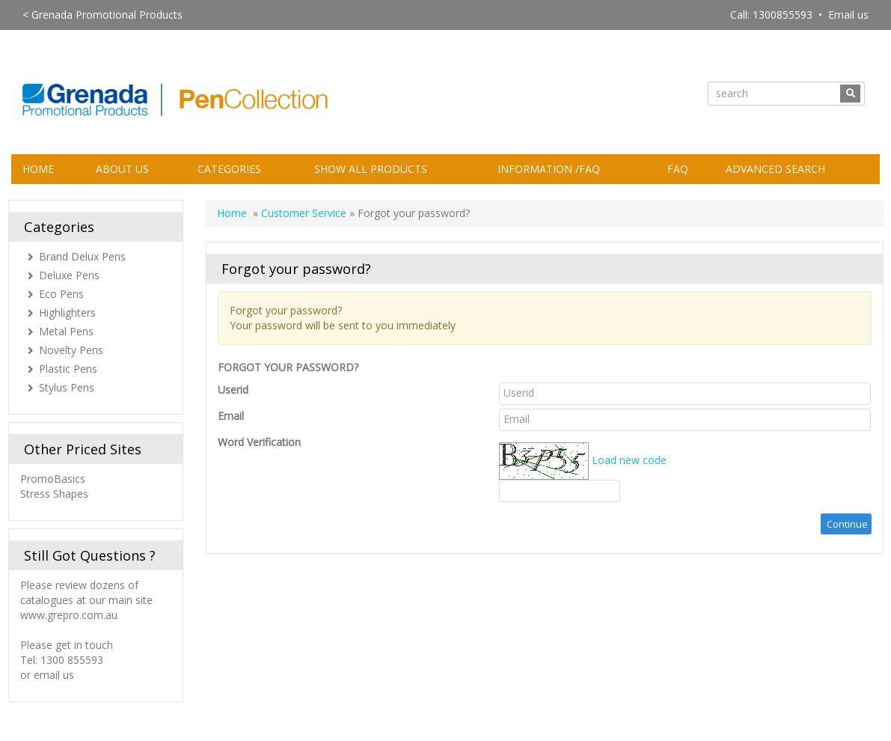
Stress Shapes (54, 494)
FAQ (677, 169)
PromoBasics (54, 479)
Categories (229, 169)
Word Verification (259, 442)
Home (38, 169)
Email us (848, 14)
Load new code (629, 459)
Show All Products (370, 169)
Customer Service (303, 213)
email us (54, 675)
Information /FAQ (548, 169)
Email (231, 416)
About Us (122, 169)
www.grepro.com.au (68, 615)
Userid (233, 389)
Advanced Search (775, 169)
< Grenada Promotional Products (102, 14)
